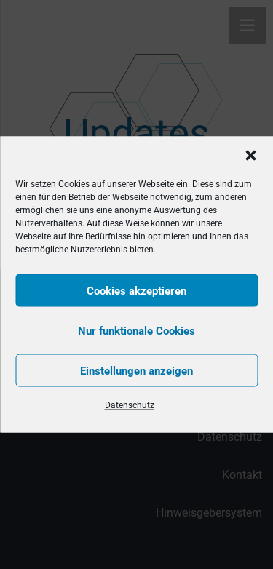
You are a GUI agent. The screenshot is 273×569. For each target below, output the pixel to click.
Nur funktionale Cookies (136, 330)
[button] (250, 155)
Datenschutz (129, 405)
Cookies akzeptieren (136, 290)
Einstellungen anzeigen (136, 370)
